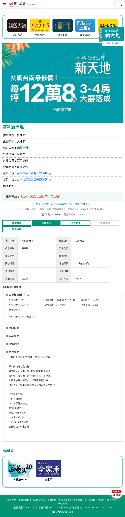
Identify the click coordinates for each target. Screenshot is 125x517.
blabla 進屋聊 (76, 500)
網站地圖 (62, 503)
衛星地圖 (16, 229)
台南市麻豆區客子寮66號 (32, 173)
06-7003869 (32, 196)
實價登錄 (51, 500)
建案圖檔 (16, 223)
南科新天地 (113, 43)
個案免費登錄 (38, 500)
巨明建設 (22, 160)
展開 (100, 36)
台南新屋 (11, 500)
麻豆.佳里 (23, 147)
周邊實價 (75, 223)
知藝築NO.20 (20, 479)
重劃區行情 (23, 500)
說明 (85, 204)
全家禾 (48, 479)
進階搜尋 (62, 500)
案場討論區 (90, 500)
